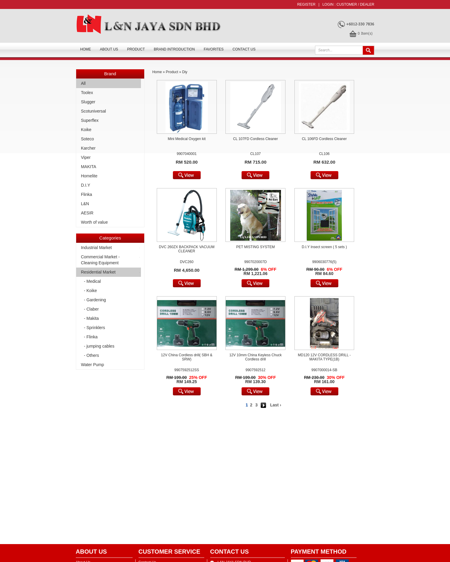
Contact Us (244, 49)
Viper (85, 157)
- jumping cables (99, 346)
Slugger (88, 101)
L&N (85, 203)
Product (136, 49)
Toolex (87, 92)
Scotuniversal (93, 111)
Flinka (86, 194)
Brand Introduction (174, 49)
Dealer (367, 4)
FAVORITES (213, 49)
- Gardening (95, 299)
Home (85, 49)
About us (109, 49)
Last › (275, 405)
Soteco (87, 138)
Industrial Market (96, 247)
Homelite (89, 175)
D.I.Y (85, 185)
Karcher (88, 148)
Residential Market (98, 272)
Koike (86, 129)
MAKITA (88, 166)
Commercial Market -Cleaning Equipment (100, 259)
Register (306, 4)
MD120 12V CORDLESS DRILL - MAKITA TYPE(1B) (324, 357)
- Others (91, 355)
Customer (347, 4)
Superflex (90, 120)
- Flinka (91, 336)
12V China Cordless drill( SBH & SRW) (186, 357)
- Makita (91, 318)
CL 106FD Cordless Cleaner (324, 139)
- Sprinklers (94, 327)
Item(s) (365, 33)
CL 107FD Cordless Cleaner (255, 139)
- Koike (90, 290)
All (83, 83)
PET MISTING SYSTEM (255, 247)
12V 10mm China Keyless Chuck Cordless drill (255, 357)
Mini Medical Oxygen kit (187, 139)
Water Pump (92, 364)
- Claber (91, 309)
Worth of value (94, 222)
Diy (184, 72)
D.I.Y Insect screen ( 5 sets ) (324, 247)
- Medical (92, 281)
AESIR (87, 213)
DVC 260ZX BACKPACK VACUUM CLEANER (186, 249)
